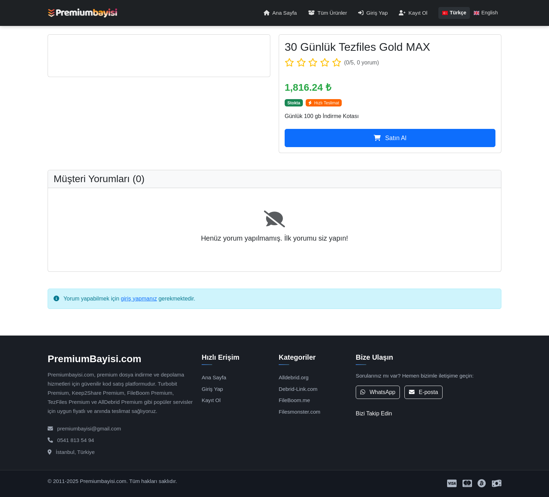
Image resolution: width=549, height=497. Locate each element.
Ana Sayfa (280, 13)
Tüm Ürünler (327, 13)
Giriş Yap (373, 13)
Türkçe (454, 12)
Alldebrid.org (293, 377)
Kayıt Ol (413, 13)
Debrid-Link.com (298, 389)
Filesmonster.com (299, 412)
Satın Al (390, 137)
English (485, 12)
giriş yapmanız (139, 299)
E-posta (423, 392)
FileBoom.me (294, 400)
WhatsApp (377, 392)
